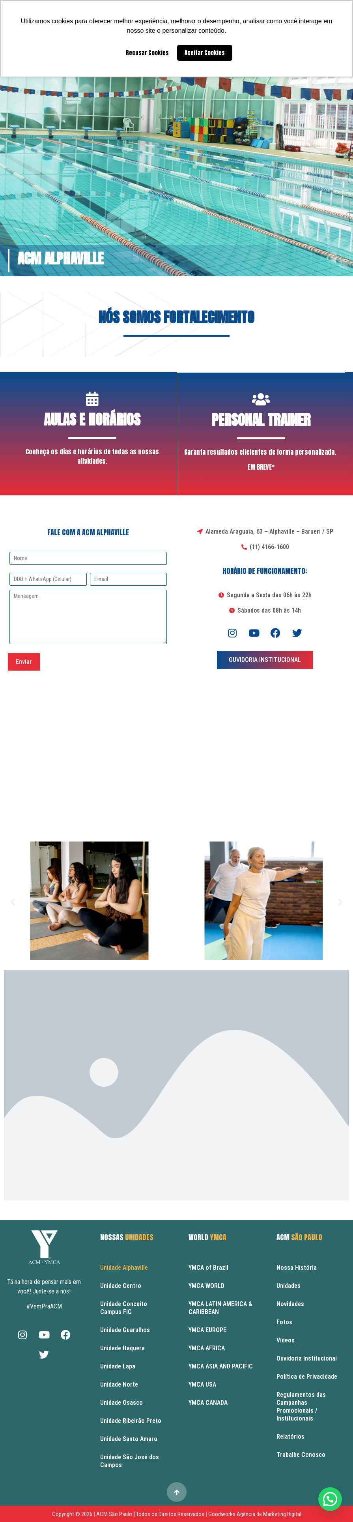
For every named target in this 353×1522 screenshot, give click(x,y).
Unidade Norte (119, 1384)
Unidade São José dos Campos (129, 1460)
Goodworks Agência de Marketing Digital (254, 1513)
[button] (13, 901)
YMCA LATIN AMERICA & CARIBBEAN (220, 1307)
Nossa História (296, 1267)
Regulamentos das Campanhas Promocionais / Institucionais (301, 1406)
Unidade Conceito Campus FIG (123, 1307)
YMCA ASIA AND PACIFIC (221, 1366)
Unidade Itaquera (122, 1347)
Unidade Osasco (121, 1402)
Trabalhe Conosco (300, 1454)
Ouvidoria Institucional (306, 1358)
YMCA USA (202, 1384)
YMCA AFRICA (207, 1347)
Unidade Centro (120, 1285)
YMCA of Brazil (208, 1267)
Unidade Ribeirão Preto (130, 1420)
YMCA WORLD (206, 1285)
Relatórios (290, 1436)
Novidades (290, 1303)
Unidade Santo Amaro (128, 1438)
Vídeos (285, 1340)
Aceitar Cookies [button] (205, 53)
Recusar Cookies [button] (147, 53)
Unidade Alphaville (124, 1267)
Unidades (288, 1285)
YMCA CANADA (208, 1402)
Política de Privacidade (306, 1376)
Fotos (284, 1321)
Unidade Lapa (117, 1366)
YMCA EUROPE (207, 1329)
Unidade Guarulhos (125, 1329)
